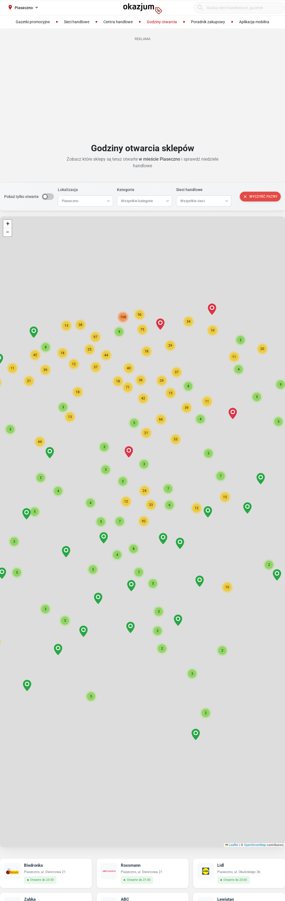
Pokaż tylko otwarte (21, 196)
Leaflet (232, 845)
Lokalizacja (68, 189)
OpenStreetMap (255, 845)
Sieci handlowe (189, 189)
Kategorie (125, 189)
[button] (143, 521)
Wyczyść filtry (260, 196)
